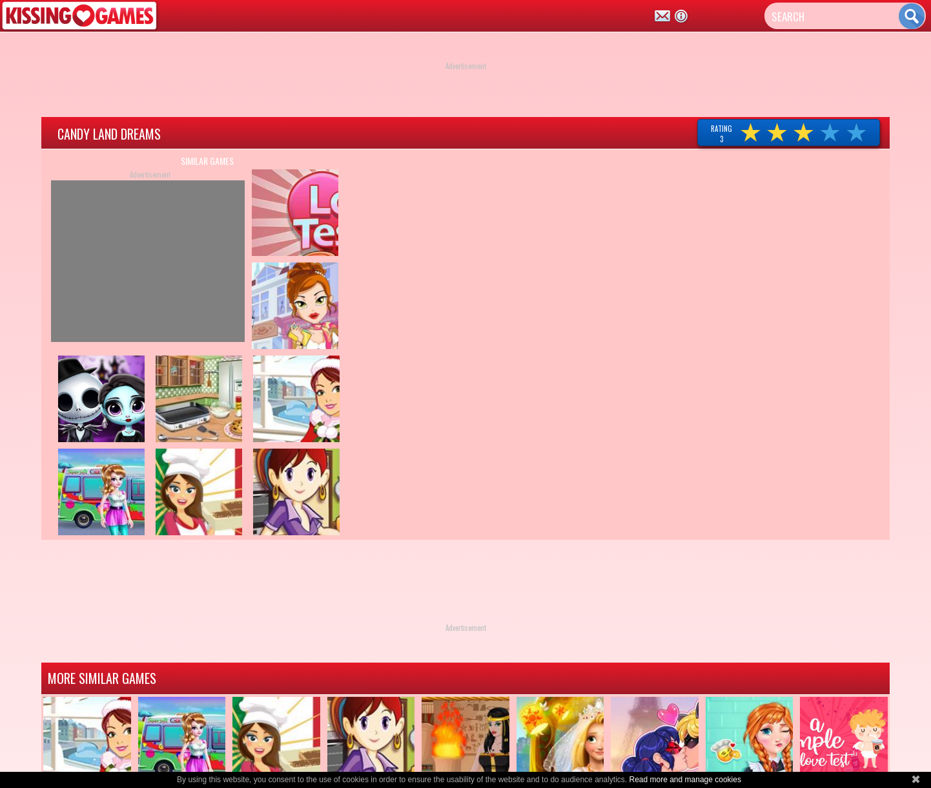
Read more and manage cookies (685, 779)
